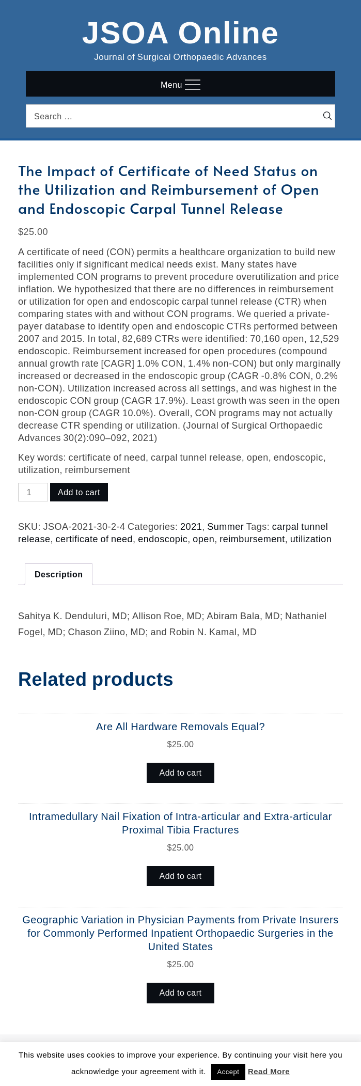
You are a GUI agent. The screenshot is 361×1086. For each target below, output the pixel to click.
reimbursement (252, 538)
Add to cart (79, 492)
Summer (225, 526)
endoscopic (162, 538)
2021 (191, 526)
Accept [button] (228, 1072)
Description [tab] (59, 574)
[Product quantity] (33, 492)
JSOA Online (180, 30)
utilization (311, 538)
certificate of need (94, 538)
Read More (269, 1071)
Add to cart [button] (181, 772)
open (203, 538)
